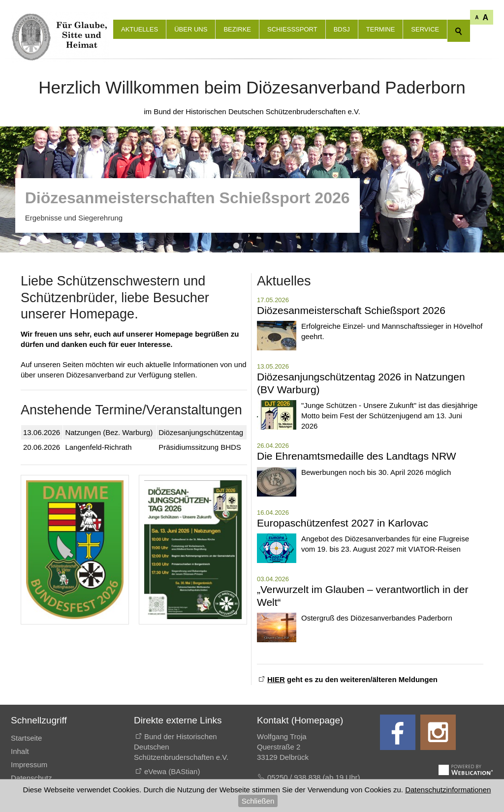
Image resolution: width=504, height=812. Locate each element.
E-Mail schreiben (294, 797)
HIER (276, 679)
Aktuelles (139, 29)
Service (425, 29)
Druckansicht (32, 791)
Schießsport (292, 29)
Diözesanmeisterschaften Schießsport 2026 (187, 198)
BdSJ (342, 29)
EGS (152, 785)
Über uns (190, 29)
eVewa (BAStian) (172, 771)
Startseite (26, 738)
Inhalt (20, 751)
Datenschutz (31, 778)
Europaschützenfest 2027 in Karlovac (342, 523)
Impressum (29, 764)
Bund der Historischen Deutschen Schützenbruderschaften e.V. (181, 746)
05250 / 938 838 (295, 777)
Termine (380, 29)
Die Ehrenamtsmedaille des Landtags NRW (356, 456)
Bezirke (237, 29)
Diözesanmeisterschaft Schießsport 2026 (351, 310)
